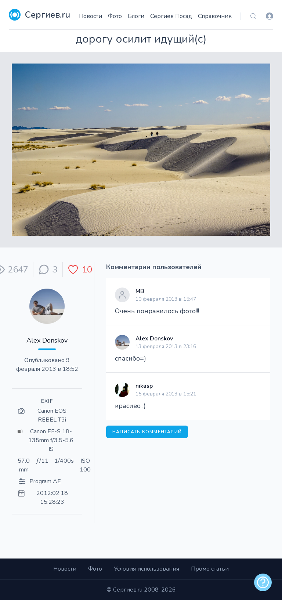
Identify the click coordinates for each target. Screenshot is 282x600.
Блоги (136, 16)
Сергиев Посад (171, 16)
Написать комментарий (147, 432)
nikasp (144, 386)
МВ (139, 291)
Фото (115, 16)
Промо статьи (210, 569)
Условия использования (146, 569)
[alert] (263, 582)
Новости (90, 16)
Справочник (215, 16)
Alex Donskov (47, 340)
